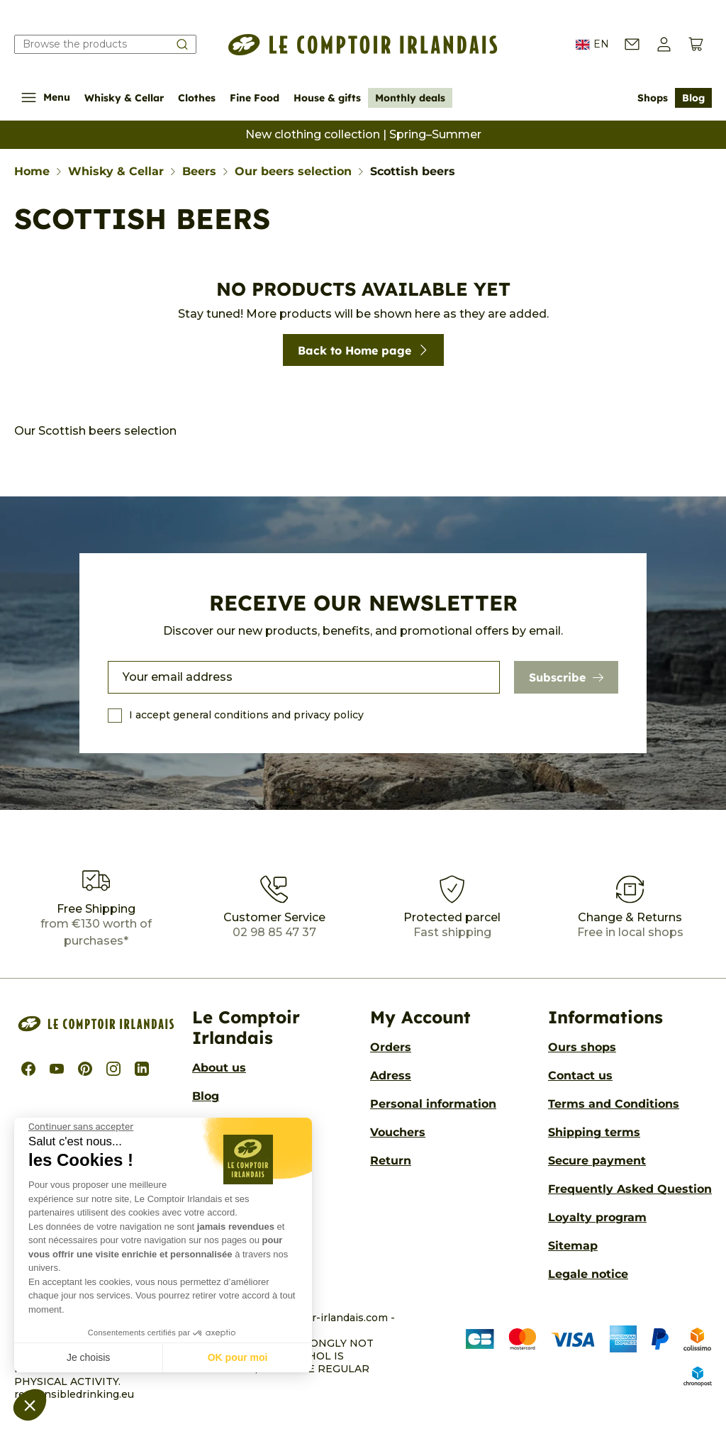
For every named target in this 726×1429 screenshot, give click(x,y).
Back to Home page (363, 350)
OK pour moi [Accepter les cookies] (238, 1357)
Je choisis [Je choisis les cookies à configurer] (88, 1357)
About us (219, 1067)
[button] (30, 1405)
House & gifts (327, 97)
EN (592, 45)
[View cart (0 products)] (696, 44)
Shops (652, 97)
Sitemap (573, 1245)
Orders (390, 1047)
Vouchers (397, 1132)
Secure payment (597, 1160)
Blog (693, 97)
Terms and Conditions (613, 1104)
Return (390, 1160)
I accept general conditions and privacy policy (246, 714)
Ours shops (582, 1047)
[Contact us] (632, 44)
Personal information (433, 1104)
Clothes (197, 97)
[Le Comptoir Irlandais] (363, 44)
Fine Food (254, 97)
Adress (390, 1075)
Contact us (580, 1075)
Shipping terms (594, 1132)
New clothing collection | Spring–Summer (363, 134)
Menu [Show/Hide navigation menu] (45, 97)
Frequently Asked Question (630, 1189)
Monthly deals (410, 97)
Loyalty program (597, 1217)
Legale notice (588, 1274)
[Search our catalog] (105, 44)
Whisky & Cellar (124, 97)
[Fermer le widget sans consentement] (80, 1127)
